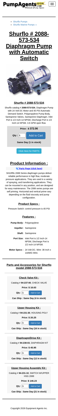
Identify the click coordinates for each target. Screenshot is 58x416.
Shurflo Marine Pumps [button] (25, 24)
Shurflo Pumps (20, 21)
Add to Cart (36, 135)
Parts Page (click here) (29, 168)
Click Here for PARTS (29, 151)
